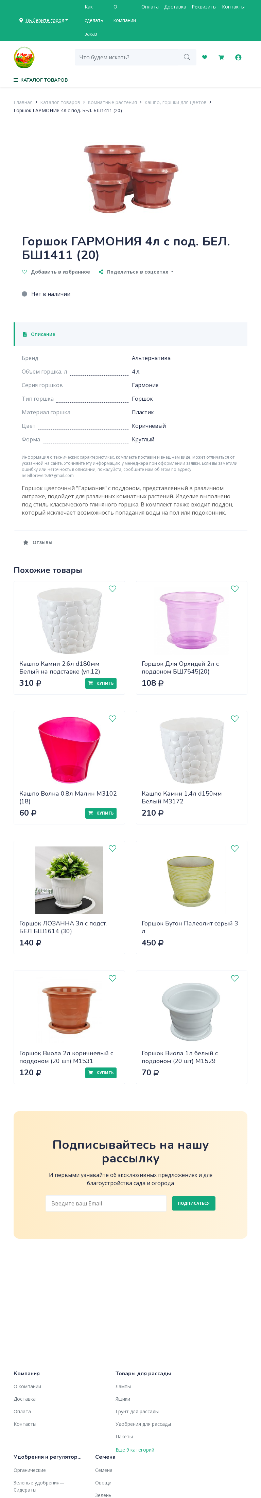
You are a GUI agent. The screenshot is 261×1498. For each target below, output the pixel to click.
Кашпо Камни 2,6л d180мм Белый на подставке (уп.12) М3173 (59, 671)
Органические (30, 1470)
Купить (101, 683)
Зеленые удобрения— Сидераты (39, 1486)
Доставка (175, 6)
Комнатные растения (112, 102)
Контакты (233, 6)
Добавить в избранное (56, 271)
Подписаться (194, 1203)
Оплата (150, 6)
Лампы (123, 1386)
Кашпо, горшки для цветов (175, 102)
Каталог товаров (60, 102)
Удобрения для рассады (143, 1424)
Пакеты (124, 1436)
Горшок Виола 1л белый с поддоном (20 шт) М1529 (180, 1057)
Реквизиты (204, 6)
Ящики (123, 1399)
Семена (103, 1470)
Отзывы (37, 542)
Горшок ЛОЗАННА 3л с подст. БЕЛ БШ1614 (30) (63, 927)
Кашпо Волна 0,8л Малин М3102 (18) (68, 797)
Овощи (103, 1482)
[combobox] (126, 57)
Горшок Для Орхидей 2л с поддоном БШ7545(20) (180, 668)
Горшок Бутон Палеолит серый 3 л (190, 927)
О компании (125, 13)
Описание (39, 334)
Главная (23, 102)
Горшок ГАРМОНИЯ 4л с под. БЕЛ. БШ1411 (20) (68, 110)
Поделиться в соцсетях (134, 271)
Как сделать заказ (94, 20)
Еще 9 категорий (135, 1449)
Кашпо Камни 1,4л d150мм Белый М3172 (182, 797)
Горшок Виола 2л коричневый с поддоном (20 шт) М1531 (66, 1057)
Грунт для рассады (137, 1411)
